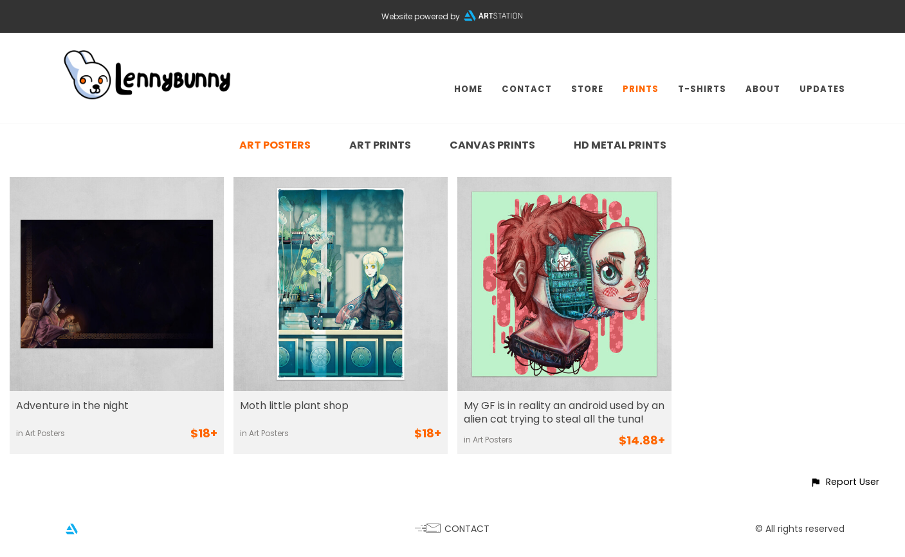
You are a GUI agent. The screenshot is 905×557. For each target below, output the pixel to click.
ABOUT (762, 89)
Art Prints (380, 145)
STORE (587, 89)
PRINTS (641, 89)
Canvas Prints (492, 145)
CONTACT (527, 89)
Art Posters (275, 145)
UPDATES (822, 89)
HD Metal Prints (620, 145)
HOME (468, 89)
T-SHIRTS (702, 89)
